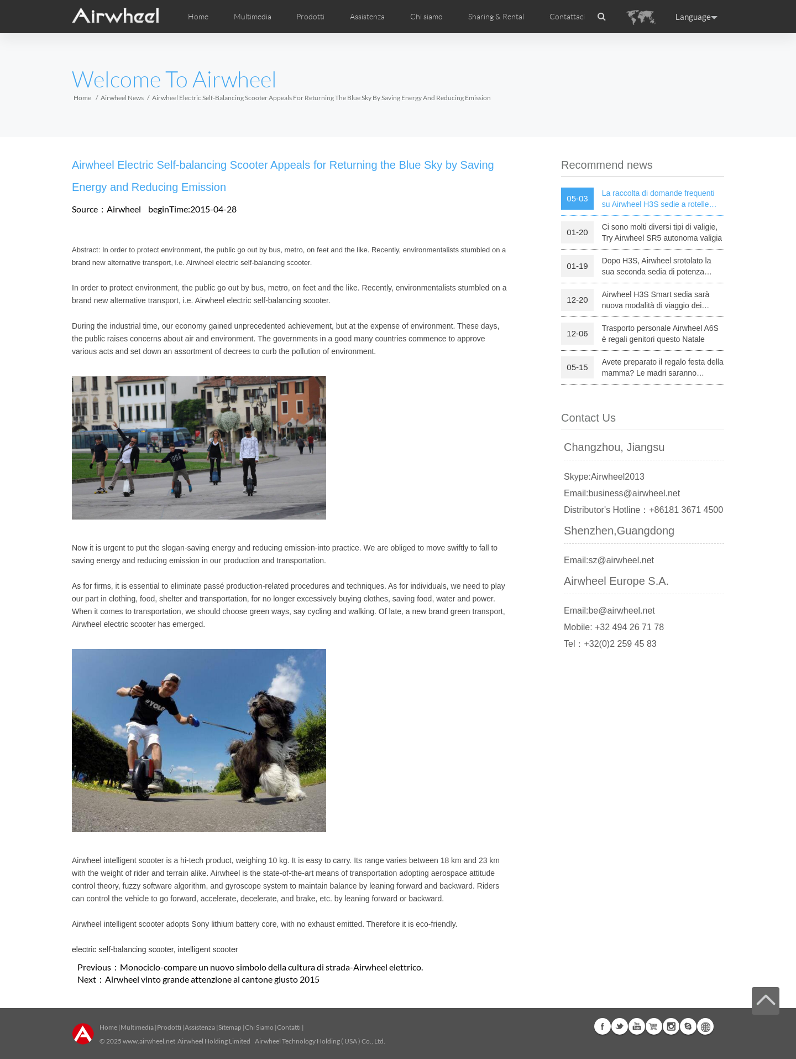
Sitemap (230, 1027)
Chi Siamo (259, 1027)
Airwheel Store (654, 1026)
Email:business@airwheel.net (622, 493)
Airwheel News (122, 98)
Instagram (671, 1026)
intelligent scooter (207, 949)
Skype (688, 1026)
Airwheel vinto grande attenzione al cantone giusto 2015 (212, 979)
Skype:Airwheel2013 (604, 476)
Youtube (637, 1026)
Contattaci (567, 16)
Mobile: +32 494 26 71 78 (614, 627)
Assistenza (367, 16)
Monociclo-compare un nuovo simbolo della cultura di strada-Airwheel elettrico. (271, 967)
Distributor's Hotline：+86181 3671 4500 (643, 510)
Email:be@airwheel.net (609, 610)
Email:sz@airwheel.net (609, 560)
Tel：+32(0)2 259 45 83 (610, 643)
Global (705, 1026)
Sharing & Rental (496, 16)
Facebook (602, 1026)
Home (198, 16)
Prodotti (310, 16)
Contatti (289, 1027)
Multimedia (137, 1027)
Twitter (619, 1026)
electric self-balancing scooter (123, 949)
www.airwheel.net (149, 1041)
